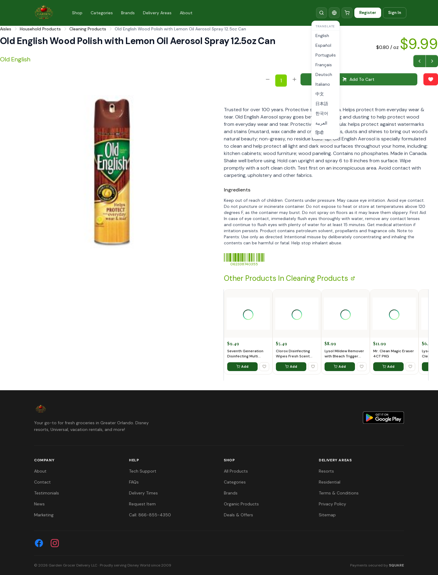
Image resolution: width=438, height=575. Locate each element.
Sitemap (327, 515)
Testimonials (46, 493)
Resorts (326, 471)
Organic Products (241, 504)
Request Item (142, 504)
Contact (42, 482)
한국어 (321, 113)
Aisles (5, 29)
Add (242, 366)
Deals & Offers (238, 515)
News (39, 504)
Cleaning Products (87, 29)
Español (323, 45)
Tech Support (142, 471)
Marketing (44, 515)
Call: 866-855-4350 (150, 515)
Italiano (322, 84)
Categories (102, 12)
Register (367, 12)
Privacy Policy (332, 504)
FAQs (134, 482)
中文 (319, 94)
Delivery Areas (157, 12)
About (186, 12)
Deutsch (323, 74)
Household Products (40, 29)
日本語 (321, 103)
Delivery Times (143, 493)
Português (325, 55)
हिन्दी (319, 133)
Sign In (394, 12)
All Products (236, 471)
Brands (128, 12)
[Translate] (334, 12)
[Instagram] (55, 543)
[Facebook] (39, 543)
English (322, 35)
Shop (77, 12)
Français (323, 64)
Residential (329, 482)
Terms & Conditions (339, 493)
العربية (321, 123)
